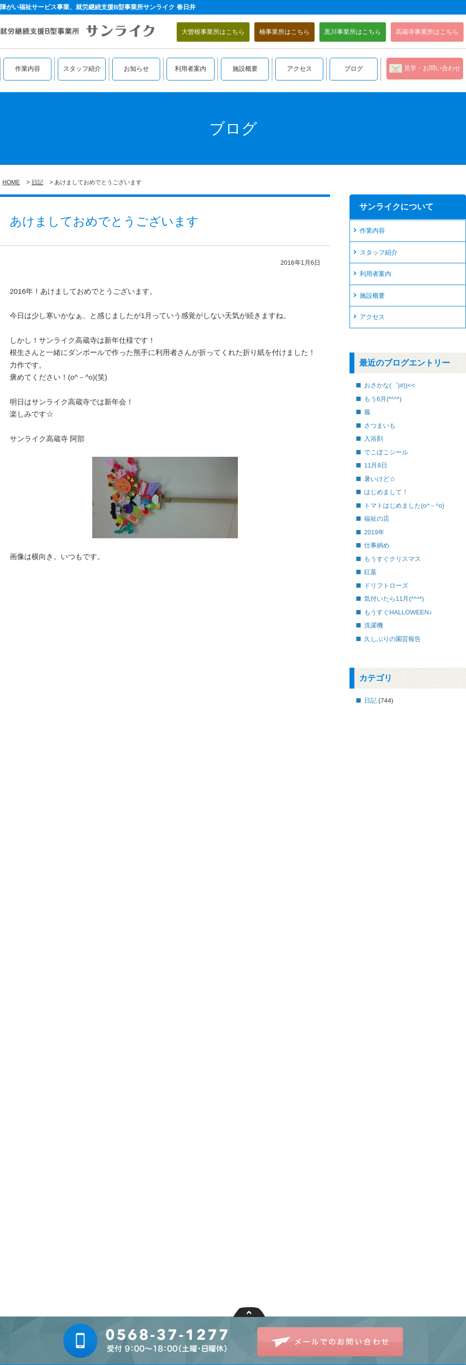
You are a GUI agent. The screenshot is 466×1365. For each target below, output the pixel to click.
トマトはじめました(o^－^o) (404, 505)
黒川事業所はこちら (352, 31)
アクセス (299, 68)
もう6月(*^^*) (382, 398)
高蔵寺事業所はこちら (427, 31)
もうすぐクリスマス (392, 558)
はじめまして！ (386, 492)
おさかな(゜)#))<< (389, 385)
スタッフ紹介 (82, 68)
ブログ (353, 68)
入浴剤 (373, 438)
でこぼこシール (386, 452)
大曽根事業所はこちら (213, 31)
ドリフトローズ (386, 585)
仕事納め (376, 545)
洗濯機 (373, 625)
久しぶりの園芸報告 (392, 638)
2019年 (374, 532)
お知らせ (136, 68)
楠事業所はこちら (284, 31)
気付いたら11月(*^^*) (394, 598)
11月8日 (375, 465)
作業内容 (27, 68)
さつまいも (380, 425)
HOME (11, 182)
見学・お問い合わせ (432, 68)
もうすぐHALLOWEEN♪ (398, 612)
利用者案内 (190, 68)
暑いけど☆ (380, 478)
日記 (37, 182)
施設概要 (245, 68)
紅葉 (370, 572)
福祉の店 (376, 518)
